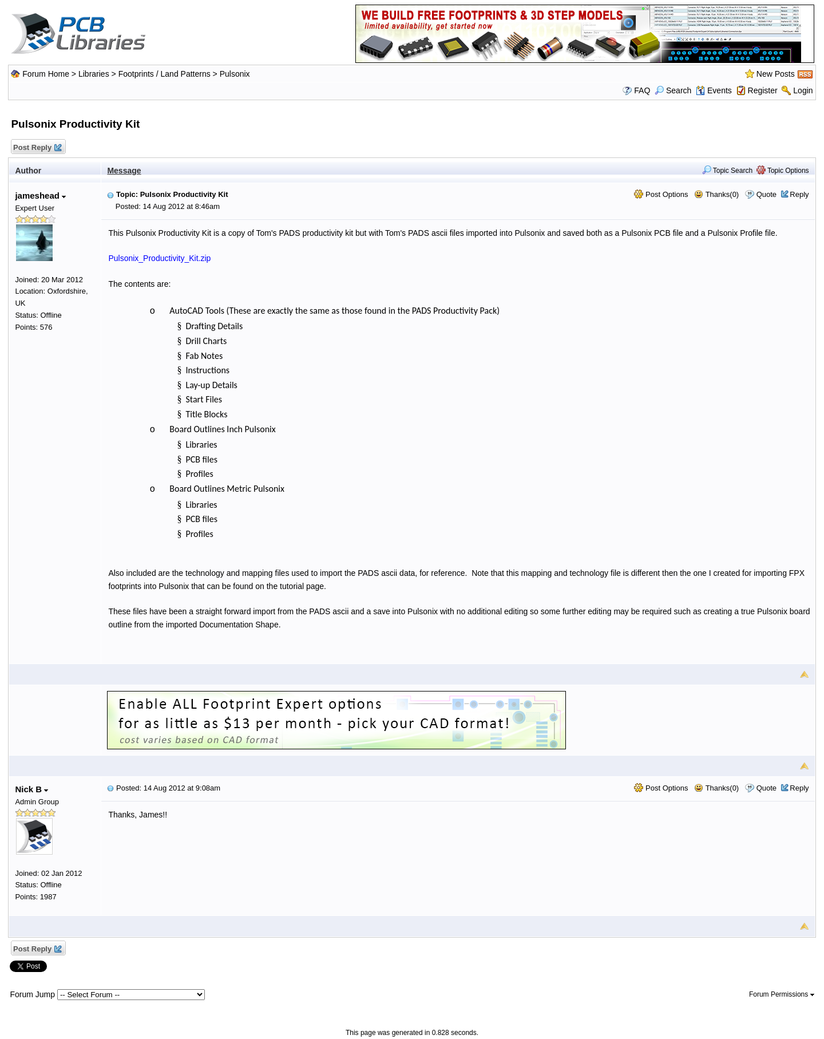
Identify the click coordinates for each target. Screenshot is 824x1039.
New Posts (775, 73)
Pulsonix (235, 73)
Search (673, 90)
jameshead (40, 195)
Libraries (93, 73)
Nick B (31, 789)
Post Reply (36, 148)
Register (763, 90)
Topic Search (727, 171)
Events (714, 90)
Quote (766, 194)
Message (124, 170)
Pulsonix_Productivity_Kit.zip (159, 258)
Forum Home (45, 73)
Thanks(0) (716, 194)
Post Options (661, 194)
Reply (799, 194)
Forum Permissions (781, 994)
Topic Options (782, 171)
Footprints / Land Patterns (164, 73)
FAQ (642, 90)
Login (803, 90)
